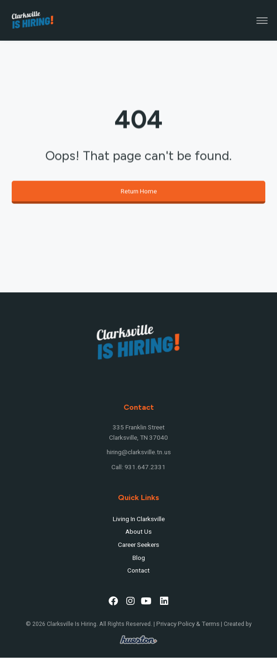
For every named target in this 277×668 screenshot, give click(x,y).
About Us (138, 532)
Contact (138, 570)
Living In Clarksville (139, 519)
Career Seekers (138, 545)
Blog (138, 558)
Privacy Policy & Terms (187, 624)
